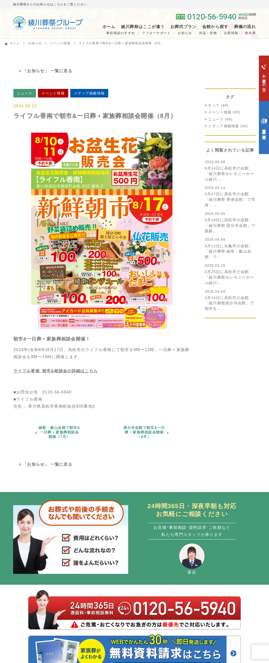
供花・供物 (208, 33)
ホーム (109, 27)
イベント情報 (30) (224, 112)
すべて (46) (218, 105)
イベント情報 (60, 43)
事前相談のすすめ (120, 33)
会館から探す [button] (215, 27)
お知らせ (185, 33)
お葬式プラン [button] (183, 27)
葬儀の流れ (245, 27)
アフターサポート (156, 33)
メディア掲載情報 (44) (228, 126)
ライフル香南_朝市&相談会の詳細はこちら (55, 371)
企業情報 (231, 33)
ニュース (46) (220, 119)
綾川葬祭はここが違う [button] (143, 27)
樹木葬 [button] (250, 33)
